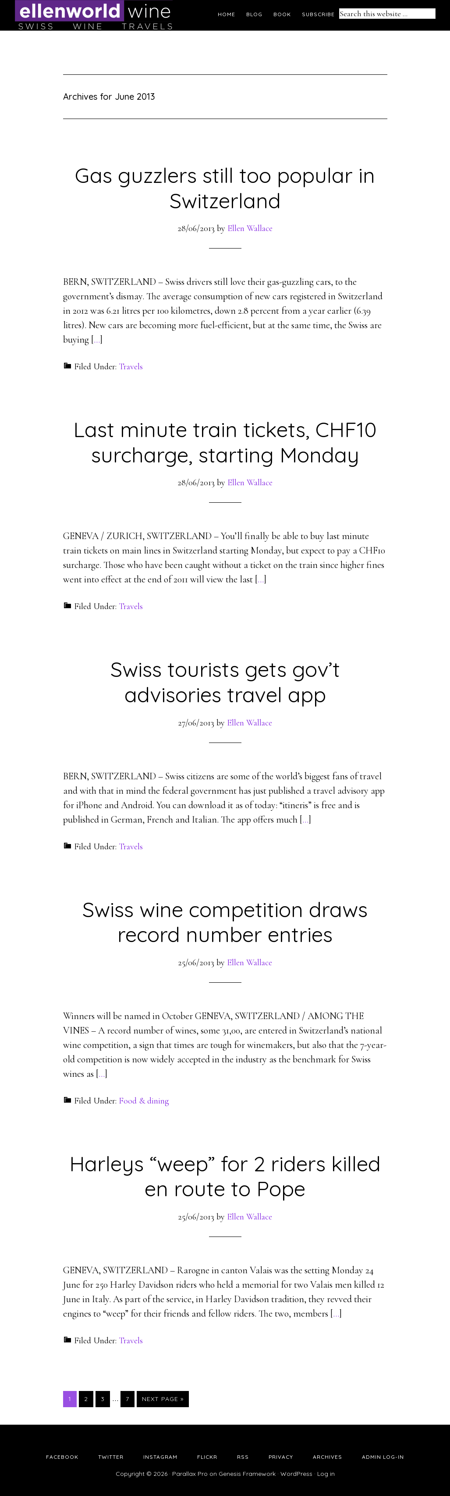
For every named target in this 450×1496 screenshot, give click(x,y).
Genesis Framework (247, 1474)
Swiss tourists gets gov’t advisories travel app (225, 682)
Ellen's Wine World (94, 15)
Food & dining (144, 1101)
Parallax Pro (190, 1474)
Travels (131, 366)
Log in (326, 1474)
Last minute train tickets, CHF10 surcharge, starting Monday (225, 442)
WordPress (296, 1474)
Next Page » (163, 1399)
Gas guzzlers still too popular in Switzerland (225, 188)
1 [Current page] (72, 1398)
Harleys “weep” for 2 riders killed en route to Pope (225, 1176)
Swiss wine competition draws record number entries (225, 922)
